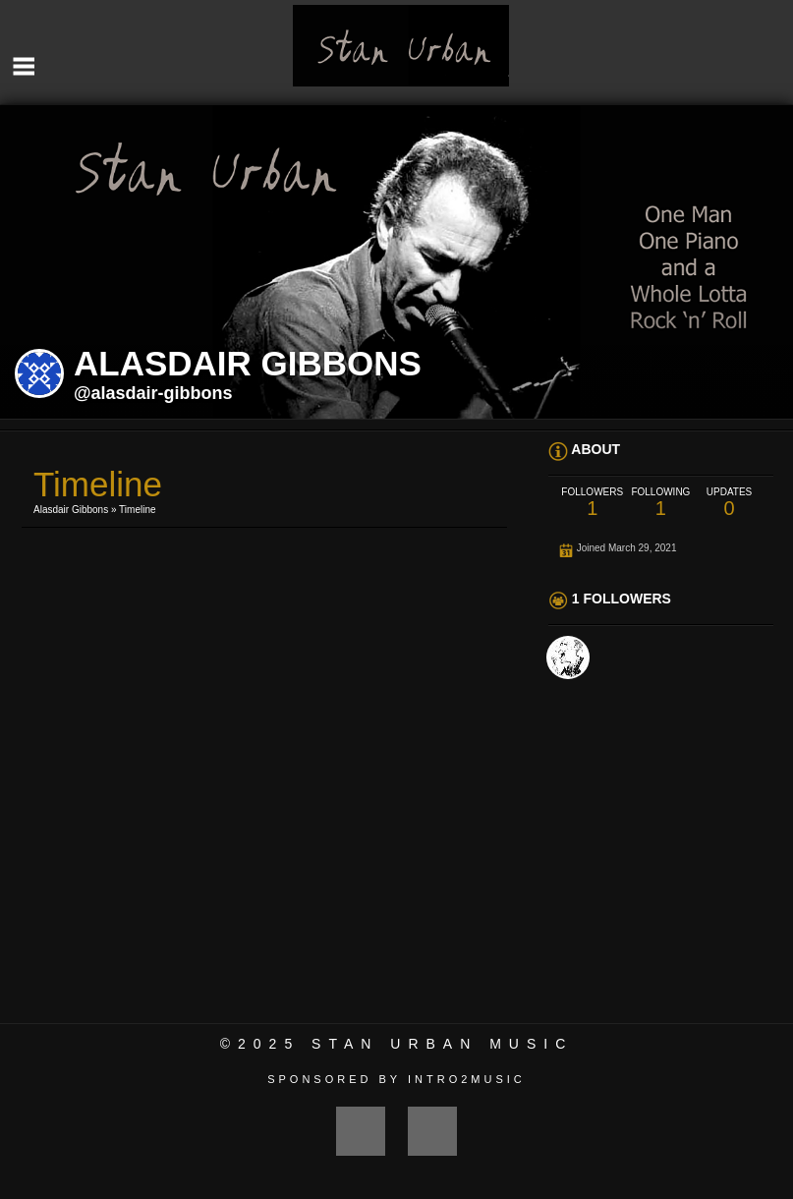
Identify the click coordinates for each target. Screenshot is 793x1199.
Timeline (137, 509)
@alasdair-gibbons (153, 393)
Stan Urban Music (442, 1044)
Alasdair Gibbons (70, 509)
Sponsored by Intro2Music (396, 1079)
